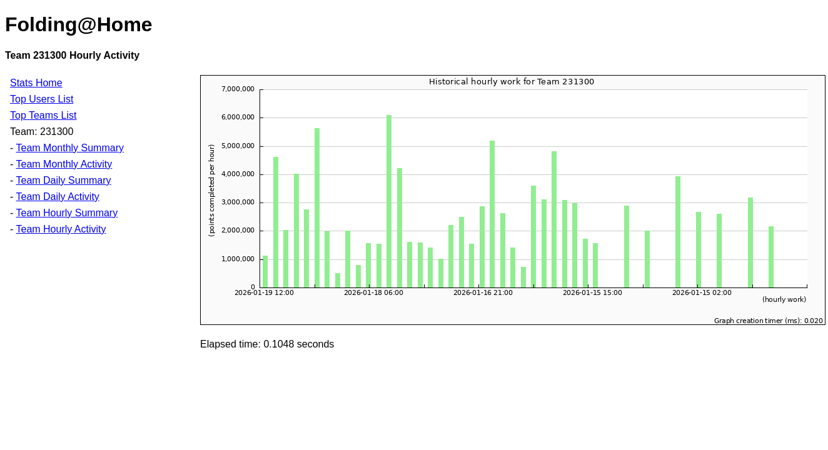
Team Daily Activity (57, 196)
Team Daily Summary (63, 180)
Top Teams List (43, 115)
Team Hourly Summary (67, 213)
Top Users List (41, 99)
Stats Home (36, 83)
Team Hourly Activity (61, 229)
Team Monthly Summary (70, 147)
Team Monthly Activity (64, 164)
